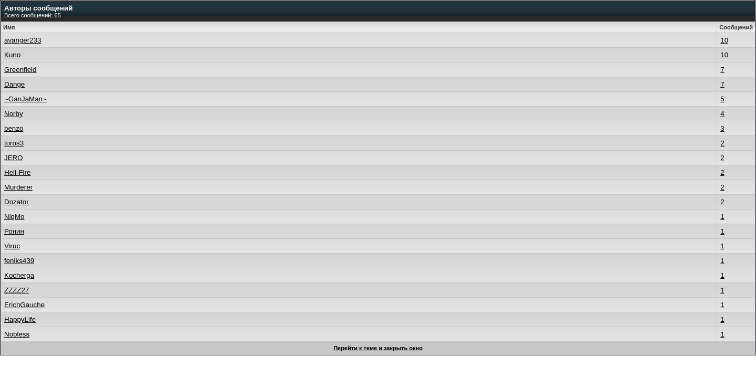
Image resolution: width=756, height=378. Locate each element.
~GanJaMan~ (25, 99)
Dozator (16, 202)
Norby (13, 114)
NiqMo (14, 216)
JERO (13, 158)
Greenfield (20, 70)
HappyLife (20, 319)
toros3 (14, 143)
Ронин (14, 231)
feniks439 (19, 261)
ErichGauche (24, 305)
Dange (14, 84)
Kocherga (19, 275)
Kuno (12, 55)
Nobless (16, 334)
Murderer (18, 187)
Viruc (12, 246)
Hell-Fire (17, 172)
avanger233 (22, 40)
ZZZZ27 (16, 290)
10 (724, 40)
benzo (13, 128)
